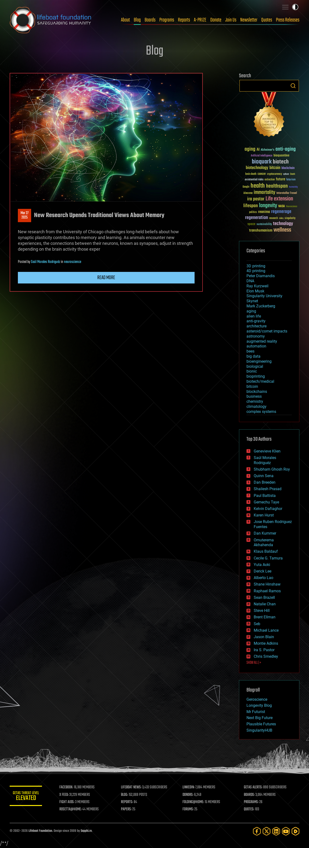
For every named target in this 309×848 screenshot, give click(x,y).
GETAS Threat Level (27, 796)
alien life (253, 316)
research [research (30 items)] (273, 218)
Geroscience (256, 699)
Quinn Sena (264, 475)
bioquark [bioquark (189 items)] (262, 161)
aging (251, 311)
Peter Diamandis (260, 276)
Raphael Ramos (267, 591)
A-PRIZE (200, 20)
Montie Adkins (266, 643)
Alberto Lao (263, 577)
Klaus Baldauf (266, 551)
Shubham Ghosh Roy (272, 469)
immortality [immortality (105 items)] (264, 192)
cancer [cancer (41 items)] (262, 174)
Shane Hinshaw (267, 584)
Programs (166, 20)
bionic (251, 371)
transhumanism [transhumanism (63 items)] (260, 230)
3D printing (255, 266)
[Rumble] (295, 831)
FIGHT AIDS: (68, 802)
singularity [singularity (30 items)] (290, 218)
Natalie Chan (265, 604)
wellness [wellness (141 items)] (282, 230)
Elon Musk (255, 291)
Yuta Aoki (262, 564)
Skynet (252, 301)
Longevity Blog (259, 705)
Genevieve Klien (267, 451)
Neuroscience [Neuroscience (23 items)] (291, 206)
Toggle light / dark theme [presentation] (295, 7)
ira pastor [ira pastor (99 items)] (255, 199)
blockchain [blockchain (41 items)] (288, 168)
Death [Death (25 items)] (292, 174)
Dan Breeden (264, 482)
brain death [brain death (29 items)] (250, 174)
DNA (250, 281)
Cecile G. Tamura (268, 558)
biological (254, 366)
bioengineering (259, 361)
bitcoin (252, 386)
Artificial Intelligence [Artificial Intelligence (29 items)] (261, 155)
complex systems (261, 411)
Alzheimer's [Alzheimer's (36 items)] (267, 150)
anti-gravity (256, 321)
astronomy (255, 336)
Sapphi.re (86, 831)
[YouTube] (286, 831)
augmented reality (261, 341)
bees (250, 351)
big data (253, 356)
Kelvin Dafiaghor (268, 508)
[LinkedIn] (276, 831)
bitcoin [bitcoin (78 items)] (274, 167)
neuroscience (72, 262)
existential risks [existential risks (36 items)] (254, 180)
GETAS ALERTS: (253, 787)
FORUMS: (188, 809)
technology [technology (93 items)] (283, 224)
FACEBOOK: (68, 787)
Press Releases (287, 20)
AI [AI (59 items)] (258, 150)
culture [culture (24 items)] (286, 174)
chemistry (254, 401)
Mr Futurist (255, 711)
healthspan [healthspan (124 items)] (277, 186)
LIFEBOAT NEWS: (132, 787)
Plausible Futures (261, 724)
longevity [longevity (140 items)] (268, 206)
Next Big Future (259, 717)
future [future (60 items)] (280, 179)
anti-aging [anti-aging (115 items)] (285, 149)
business (254, 396)
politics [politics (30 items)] (253, 212)
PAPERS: (127, 809)
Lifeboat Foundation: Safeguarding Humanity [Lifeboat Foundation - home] (51, 20)
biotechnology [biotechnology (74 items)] (257, 167)
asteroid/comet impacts (266, 331)
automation (256, 346)
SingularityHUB (259, 730)
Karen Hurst (264, 515)
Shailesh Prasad (267, 489)
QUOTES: (249, 809)
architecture (256, 326)
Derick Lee (262, 571)
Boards (150, 20)
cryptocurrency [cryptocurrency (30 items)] (274, 174)
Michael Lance (266, 630)
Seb (257, 624)
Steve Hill (262, 610)
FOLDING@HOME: (194, 802)
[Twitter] (266, 831)
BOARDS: (249, 795)
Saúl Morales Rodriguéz (45, 262)
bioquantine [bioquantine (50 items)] (281, 155)
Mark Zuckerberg (260, 306)
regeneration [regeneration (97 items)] (256, 217)
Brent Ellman (264, 617)
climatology (256, 406)
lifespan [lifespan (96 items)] (250, 206)
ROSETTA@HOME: (72, 809)
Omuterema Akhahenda (264, 542)
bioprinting (255, 376)
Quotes (266, 20)
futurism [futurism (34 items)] (290, 180)
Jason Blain (264, 637)
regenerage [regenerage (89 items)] (281, 211)
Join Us (230, 20)
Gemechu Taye (266, 502)
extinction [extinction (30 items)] (270, 179)
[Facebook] (257, 831)
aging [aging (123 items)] (250, 149)
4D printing (255, 271)
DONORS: (188, 795)
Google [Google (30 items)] (246, 187)
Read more (106, 278)
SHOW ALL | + (253, 663)
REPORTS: (128, 802)
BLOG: (125, 795)
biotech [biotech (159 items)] (281, 162)
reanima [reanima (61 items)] (264, 212)
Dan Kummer (265, 533)
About (125, 20)
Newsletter (248, 20)
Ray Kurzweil (257, 286)
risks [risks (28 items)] (281, 218)
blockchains (256, 391)
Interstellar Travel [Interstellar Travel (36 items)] (286, 193)
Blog (137, 20)
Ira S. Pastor (264, 650)
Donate (215, 20)
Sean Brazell (264, 597)
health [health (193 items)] (258, 186)
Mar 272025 (24, 215)
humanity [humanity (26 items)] (293, 187)
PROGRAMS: (251, 802)
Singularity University (264, 296)
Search (293, 86)
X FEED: (65, 795)
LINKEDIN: (189, 787)
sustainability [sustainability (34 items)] (264, 224)
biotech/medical (260, 381)
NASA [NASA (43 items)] (281, 206)
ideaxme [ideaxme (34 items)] (248, 193)
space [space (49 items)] (251, 224)
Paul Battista (265, 495)
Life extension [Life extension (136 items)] (279, 199)
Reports (184, 20)
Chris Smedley (266, 656)
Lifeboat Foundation (40, 831)
